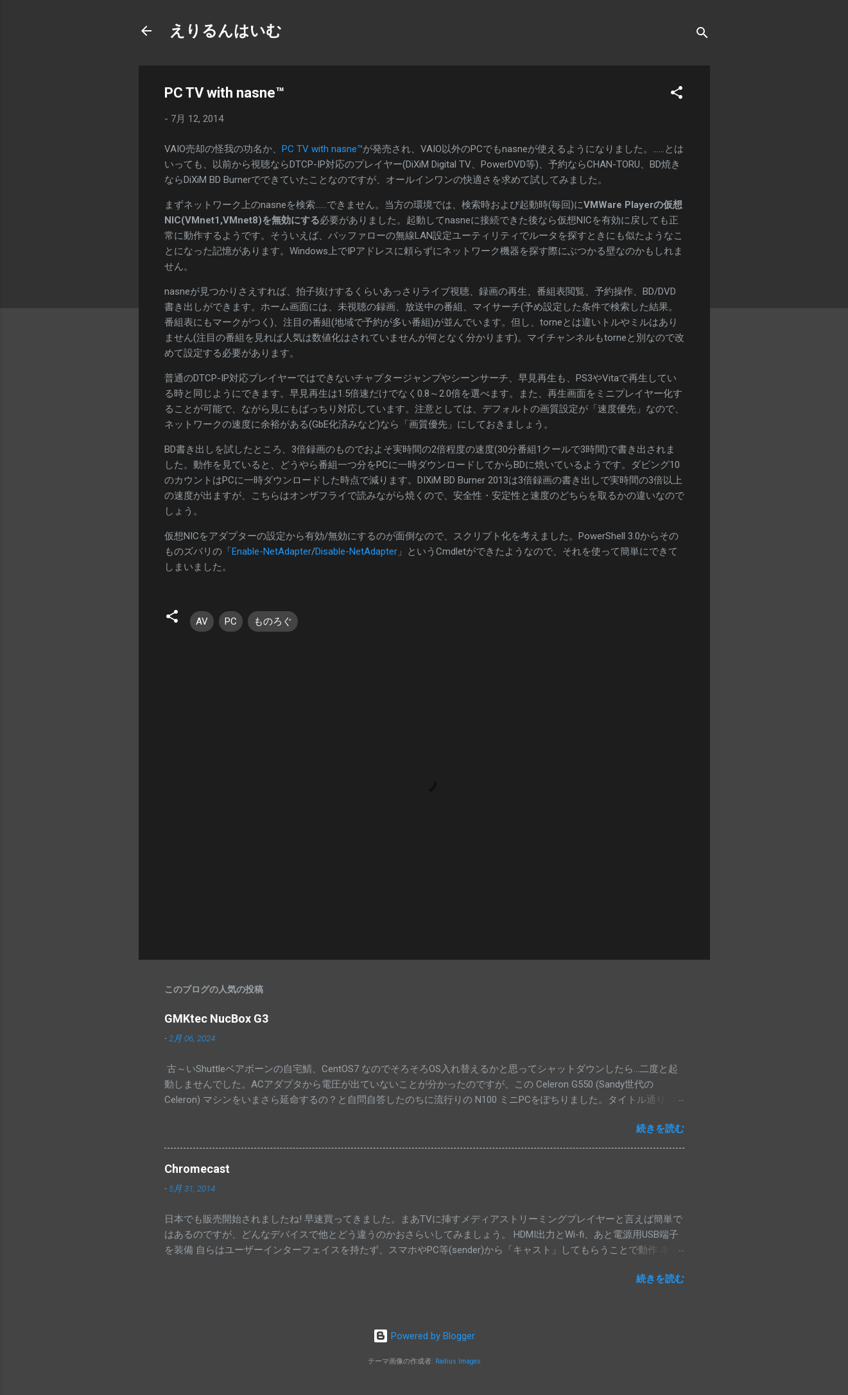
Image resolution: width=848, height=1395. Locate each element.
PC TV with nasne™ (322, 149)
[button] (676, 95)
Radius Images (458, 1361)
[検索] (702, 35)
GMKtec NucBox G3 (216, 1018)
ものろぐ (273, 621)
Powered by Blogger (424, 1336)
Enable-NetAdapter (271, 551)
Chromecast (197, 1168)
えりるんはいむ (225, 31)
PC (231, 621)
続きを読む (660, 1128)
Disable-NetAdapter (356, 551)
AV (202, 621)
